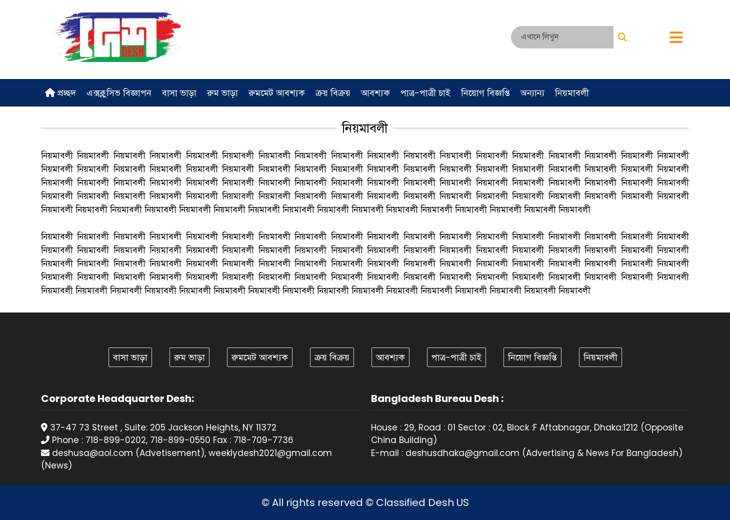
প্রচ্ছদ (60, 92)
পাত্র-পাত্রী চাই (425, 92)
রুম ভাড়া (222, 92)
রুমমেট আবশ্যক (276, 92)
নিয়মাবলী (572, 92)
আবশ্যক (375, 92)
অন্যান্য (532, 92)
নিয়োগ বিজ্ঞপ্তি (485, 92)
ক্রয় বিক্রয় (333, 92)
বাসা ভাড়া (179, 92)
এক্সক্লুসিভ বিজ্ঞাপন (119, 92)
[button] (676, 38)
